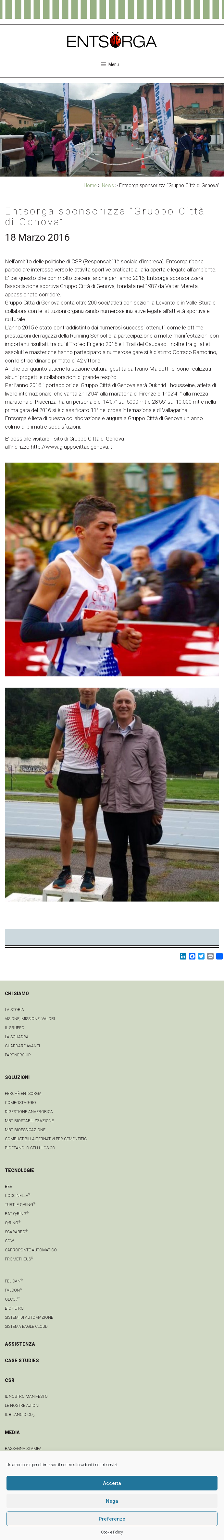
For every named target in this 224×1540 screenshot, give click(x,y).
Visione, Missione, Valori (30, 1019)
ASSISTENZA (20, 1344)
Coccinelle (17, 1195)
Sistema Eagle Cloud (26, 1326)
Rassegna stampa (23, 1448)
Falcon (13, 1290)
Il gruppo (14, 1028)
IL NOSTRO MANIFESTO (26, 1396)
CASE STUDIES (22, 1360)
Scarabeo (16, 1232)
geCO (12, 1299)
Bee (8, 1186)
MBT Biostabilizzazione (29, 1121)
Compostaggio (20, 1102)
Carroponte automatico (31, 1250)
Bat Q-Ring (17, 1214)
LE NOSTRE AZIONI (22, 1405)
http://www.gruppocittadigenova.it (71, 446)
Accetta (112, 1483)
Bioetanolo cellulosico (30, 1148)
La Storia (14, 1009)
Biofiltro (14, 1308)
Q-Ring (12, 1223)
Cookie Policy (112, 1532)
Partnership (18, 1055)
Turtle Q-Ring (20, 1204)
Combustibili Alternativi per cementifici (46, 1139)
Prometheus (19, 1259)
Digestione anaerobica (29, 1111)
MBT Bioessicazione (25, 1130)
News (108, 185)
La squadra (17, 1037)
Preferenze (112, 1519)
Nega (112, 1501)
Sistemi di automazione (29, 1317)
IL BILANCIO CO (19, 1414)
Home (90, 185)
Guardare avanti (22, 1046)
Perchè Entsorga (23, 1093)
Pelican (14, 1281)
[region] (112, 130)
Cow (9, 1241)
